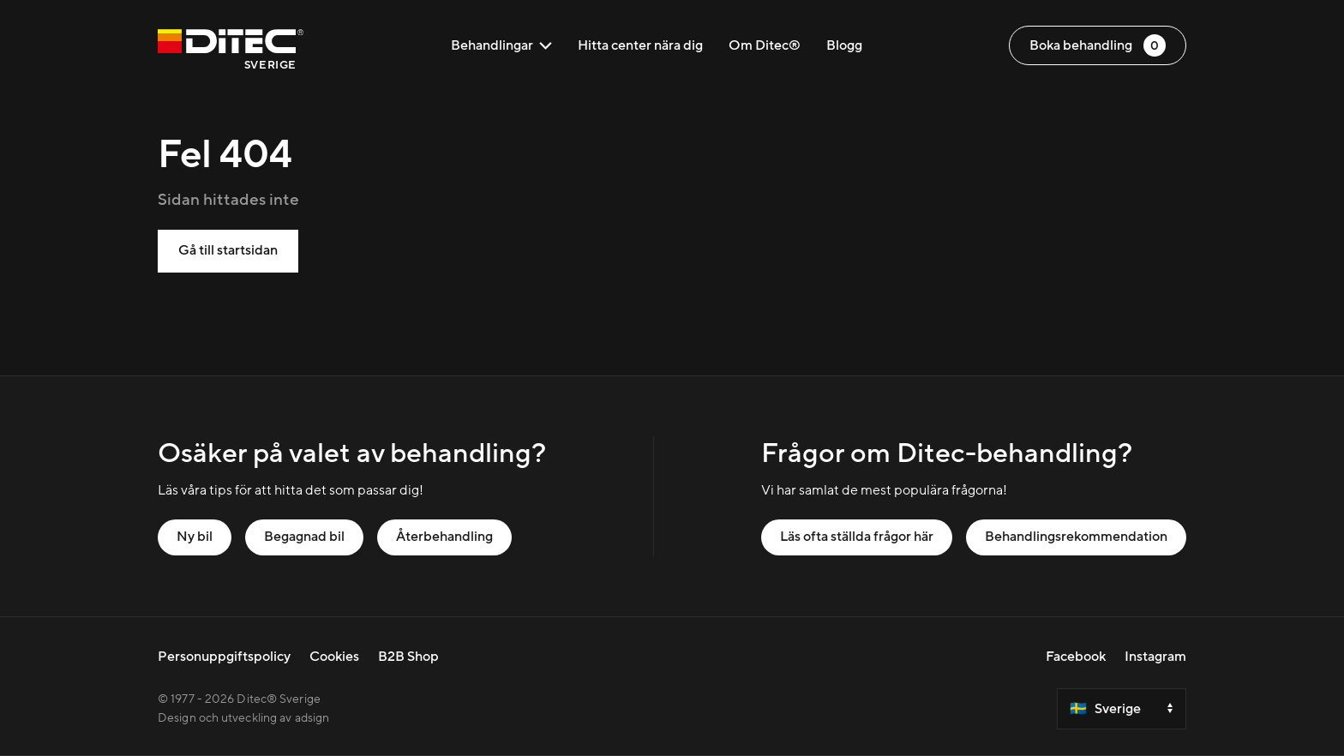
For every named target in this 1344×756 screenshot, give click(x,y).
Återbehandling (444, 536)
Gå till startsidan (228, 250)
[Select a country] (1121, 708)
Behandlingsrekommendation (1076, 536)
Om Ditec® (765, 45)
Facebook (1076, 656)
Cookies (334, 656)
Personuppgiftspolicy (224, 656)
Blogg (844, 45)
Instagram (1155, 656)
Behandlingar (501, 45)
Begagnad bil (304, 536)
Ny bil (195, 536)
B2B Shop (408, 656)
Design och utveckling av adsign (243, 718)
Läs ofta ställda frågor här (856, 536)
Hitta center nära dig (640, 45)
